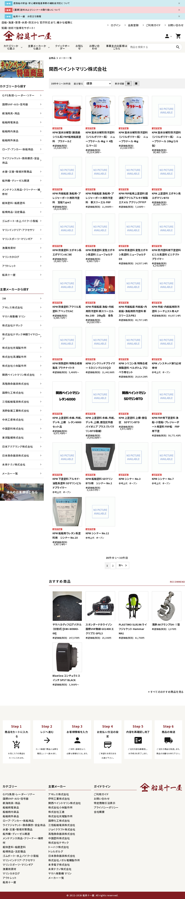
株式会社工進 (56, 812)
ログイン (116, 25)
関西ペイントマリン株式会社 (18, 374)
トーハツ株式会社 (58, 847)
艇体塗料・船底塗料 (13, 203)
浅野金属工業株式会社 (15, 410)
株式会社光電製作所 (14, 348)
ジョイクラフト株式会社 (61, 829)
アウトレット (9, 266)
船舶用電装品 (10, 122)
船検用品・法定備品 (13, 212)
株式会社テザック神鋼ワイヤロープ (21, 336)
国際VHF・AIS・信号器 (15, 104)
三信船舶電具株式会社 (15, 401)
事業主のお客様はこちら (116, 47)
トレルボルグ (55, 851)
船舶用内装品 (10, 131)
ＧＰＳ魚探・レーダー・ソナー (18, 95)
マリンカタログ (10, 257)
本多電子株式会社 (59, 864)
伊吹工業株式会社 (59, 798)
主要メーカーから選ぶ (37, 47)
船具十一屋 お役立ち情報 (27, 16)
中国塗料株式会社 (13, 428)
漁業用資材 (9, 248)
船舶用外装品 (10, 140)
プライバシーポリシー (106, 807)
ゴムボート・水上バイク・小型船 (20, 221)
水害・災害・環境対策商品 (17, 171)
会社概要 (99, 812)
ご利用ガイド (153, 25)
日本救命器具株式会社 (15, 455)
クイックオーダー (62, 47)
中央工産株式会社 (13, 419)
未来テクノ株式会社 (13, 464)
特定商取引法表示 (104, 803)
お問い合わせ (176, 25)
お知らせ (79, 47)
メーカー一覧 (65, 57)
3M (4, 298)
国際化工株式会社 (13, 392)
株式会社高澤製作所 (14, 357)
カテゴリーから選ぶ (10, 47)
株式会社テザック (12, 325)
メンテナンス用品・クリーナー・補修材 (21, 192)
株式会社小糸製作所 (14, 365)
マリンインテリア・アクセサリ (18, 230)
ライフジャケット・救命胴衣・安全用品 (21, 160)
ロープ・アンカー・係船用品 (17, 149)
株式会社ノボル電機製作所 (64, 860)
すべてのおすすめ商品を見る (167, 692)
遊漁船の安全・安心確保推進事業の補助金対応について (41, 3)
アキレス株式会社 (12, 307)
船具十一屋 (9, 275)
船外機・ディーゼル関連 (15, 180)
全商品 (52, 57)
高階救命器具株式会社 (15, 383)
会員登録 (133, 25)
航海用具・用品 (11, 113)
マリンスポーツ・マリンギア (17, 239)
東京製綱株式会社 (13, 437)
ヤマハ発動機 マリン (13, 316)
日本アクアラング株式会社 (17, 446)
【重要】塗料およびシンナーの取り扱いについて (36, 9)
